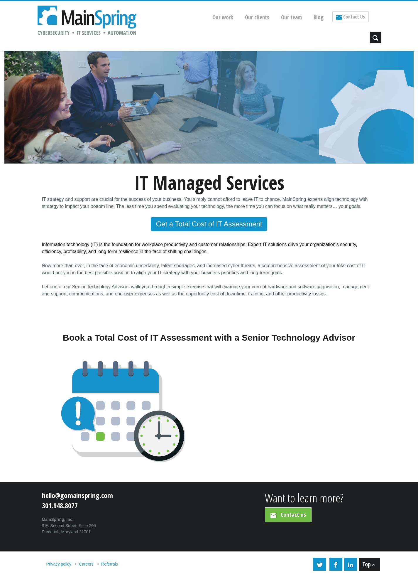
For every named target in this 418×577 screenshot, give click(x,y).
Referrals (109, 564)
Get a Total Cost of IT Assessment (209, 224)
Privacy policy (59, 564)
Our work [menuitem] (222, 17)
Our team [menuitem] (291, 17)
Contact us (288, 515)
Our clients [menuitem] (257, 17)
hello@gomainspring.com (77, 495)
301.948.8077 (60, 505)
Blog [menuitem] (319, 17)
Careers (86, 564)
